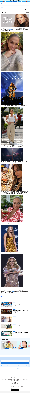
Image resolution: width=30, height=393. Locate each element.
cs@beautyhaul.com (16, 377)
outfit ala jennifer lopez (10, 296)
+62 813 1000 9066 (4, 365)
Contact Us (13, 370)
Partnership (19, 370)
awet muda (10, 29)
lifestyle (13, 291)
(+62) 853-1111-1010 (16, 380)
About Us (10, 370)
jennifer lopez (3, 296)
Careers (16, 370)
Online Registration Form (22, 365)
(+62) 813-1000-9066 (17, 376)
